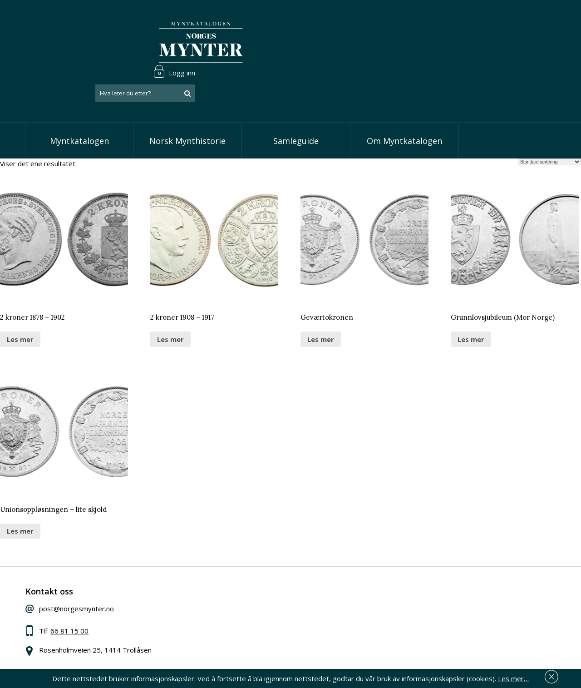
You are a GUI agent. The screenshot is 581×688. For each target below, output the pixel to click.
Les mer (20, 302)
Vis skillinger (237, 591)
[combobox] (499, 42)
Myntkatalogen (79, 104)
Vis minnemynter (244, 633)
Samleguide (296, 104)
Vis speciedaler (241, 578)
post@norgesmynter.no (91, 576)
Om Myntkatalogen (404, 104)
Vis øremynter (240, 619)
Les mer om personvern (433, 628)
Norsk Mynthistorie (187, 104)
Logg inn (528, 20)
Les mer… (513, 676)
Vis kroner (233, 605)
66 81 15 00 (85, 599)
